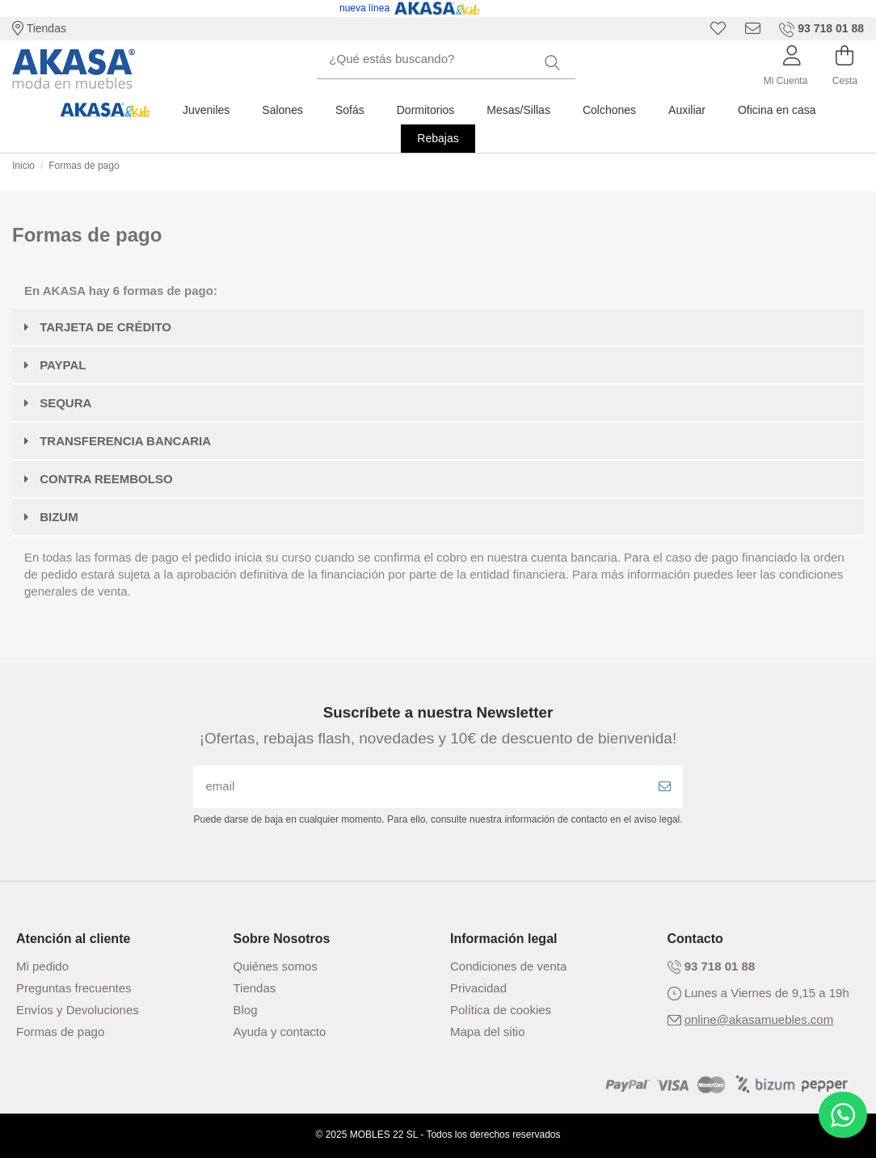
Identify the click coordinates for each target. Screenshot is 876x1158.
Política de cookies (500, 1010)
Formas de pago (60, 1031)
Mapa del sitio (487, 1031)
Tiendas (39, 28)
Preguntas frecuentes (74, 988)
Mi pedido (42, 966)
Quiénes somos (276, 966)
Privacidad (478, 988)
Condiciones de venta (508, 966)
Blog (246, 1010)
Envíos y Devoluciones (77, 1010)
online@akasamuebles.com (759, 1019)
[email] (419, 786)
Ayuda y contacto (280, 1031)
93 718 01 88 (720, 966)
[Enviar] (664, 786)
